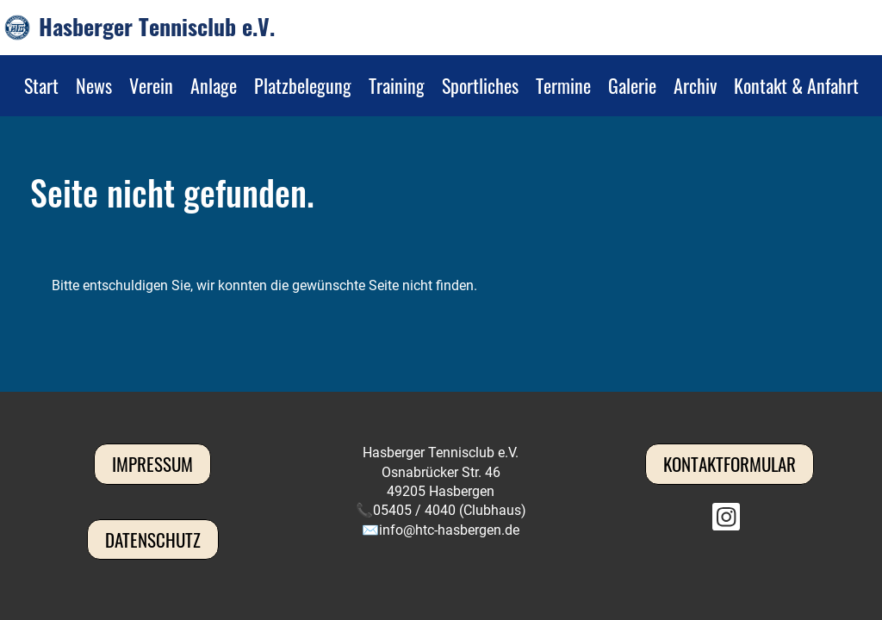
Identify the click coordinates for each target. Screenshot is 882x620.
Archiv (695, 85)
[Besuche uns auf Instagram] (726, 521)
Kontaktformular (729, 463)
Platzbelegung (302, 85)
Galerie (632, 85)
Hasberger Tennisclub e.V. (157, 26)
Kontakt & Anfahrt (796, 85)
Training (397, 85)
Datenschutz (153, 539)
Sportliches (480, 85)
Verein (151, 85)
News (94, 85)
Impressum (152, 463)
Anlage (213, 85)
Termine (563, 85)
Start (41, 85)
